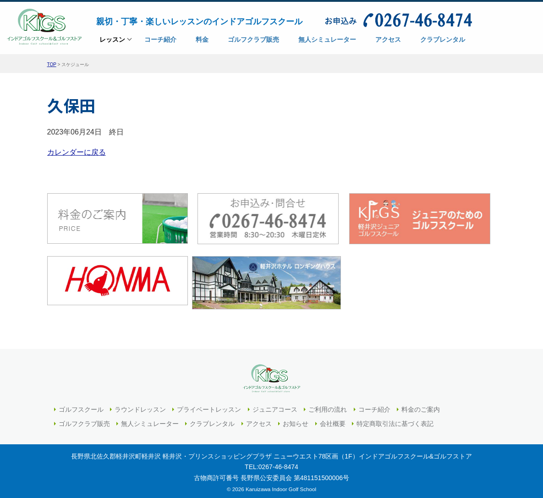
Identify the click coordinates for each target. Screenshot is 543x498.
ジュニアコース (274, 405)
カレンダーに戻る (76, 152)
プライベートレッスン (209, 405)
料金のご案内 (420, 405)
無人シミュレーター (150, 420)
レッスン (112, 42)
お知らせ (295, 420)
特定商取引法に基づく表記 (395, 420)
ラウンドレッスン (140, 405)
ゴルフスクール (81, 405)
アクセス (259, 420)
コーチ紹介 (374, 405)
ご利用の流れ (327, 405)
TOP (51, 64)
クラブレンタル (212, 420)
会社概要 (333, 420)
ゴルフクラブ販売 (84, 420)
